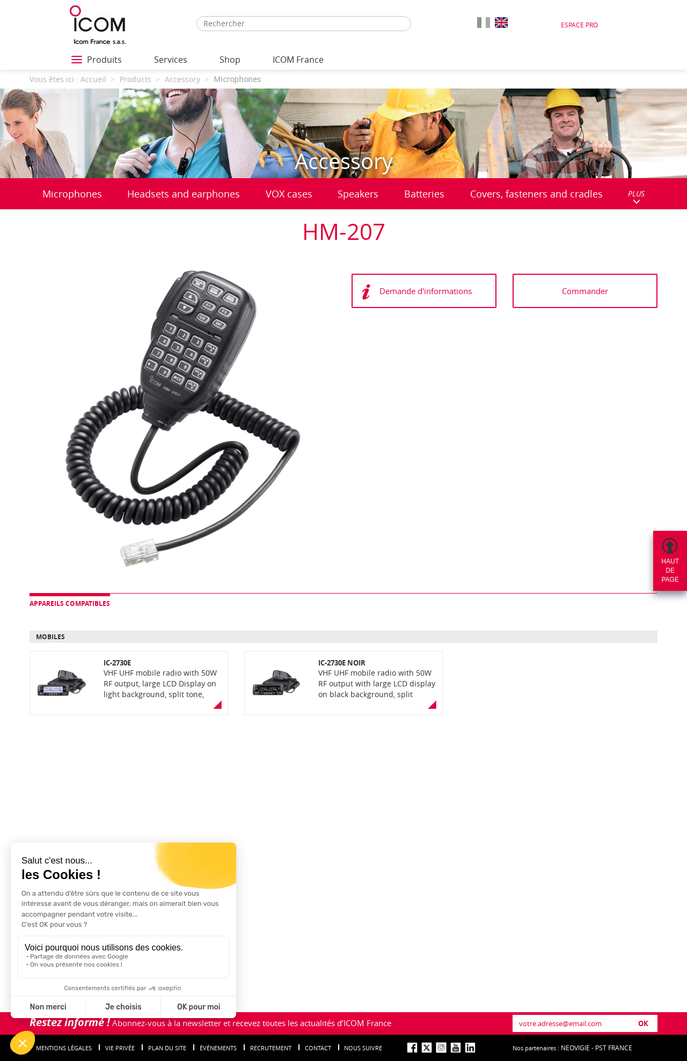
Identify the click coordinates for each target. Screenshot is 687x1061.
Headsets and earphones (183, 193)
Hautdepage (670, 570)
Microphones (72, 193)
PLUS (636, 196)
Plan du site (167, 1048)
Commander (585, 291)
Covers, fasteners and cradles (536, 193)
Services (170, 59)
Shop (230, 59)
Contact (318, 1048)
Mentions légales (64, 1048)
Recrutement (270, 1048)
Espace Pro (579, 24)
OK (643, 1023)
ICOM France (298, 59)
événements (218, 1048)
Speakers (358, 193)
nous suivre (363, 1048)
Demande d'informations (425, 291)
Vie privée (120, 1048)
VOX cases (289, 193)
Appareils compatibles (70, 603)
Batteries (424, 193)
